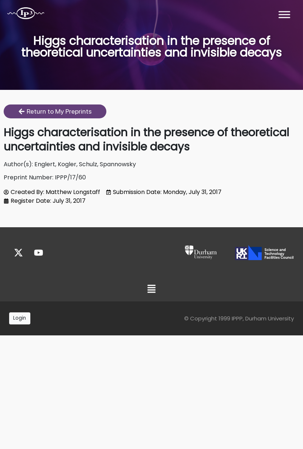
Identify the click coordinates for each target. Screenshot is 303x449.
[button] (151, 289)
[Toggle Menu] (284, 14)
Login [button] (19, 318)
